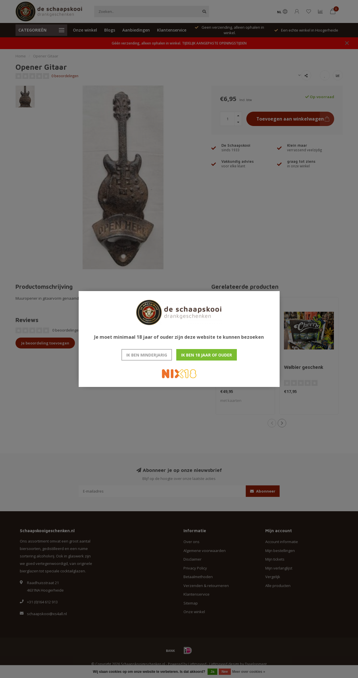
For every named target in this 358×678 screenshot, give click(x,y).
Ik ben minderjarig (146, 355)
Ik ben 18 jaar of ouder (206, 355)
